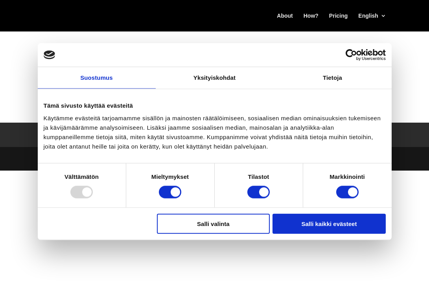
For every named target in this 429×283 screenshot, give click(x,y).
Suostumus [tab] (96, 77)
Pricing (338, 16)
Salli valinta (213, 223)
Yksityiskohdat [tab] (214, 77)
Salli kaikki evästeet (329, 223)
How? (311, 16)
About (285, 16)
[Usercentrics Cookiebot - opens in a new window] (351, 55)
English (368, 16)
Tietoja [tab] (332, 77)
